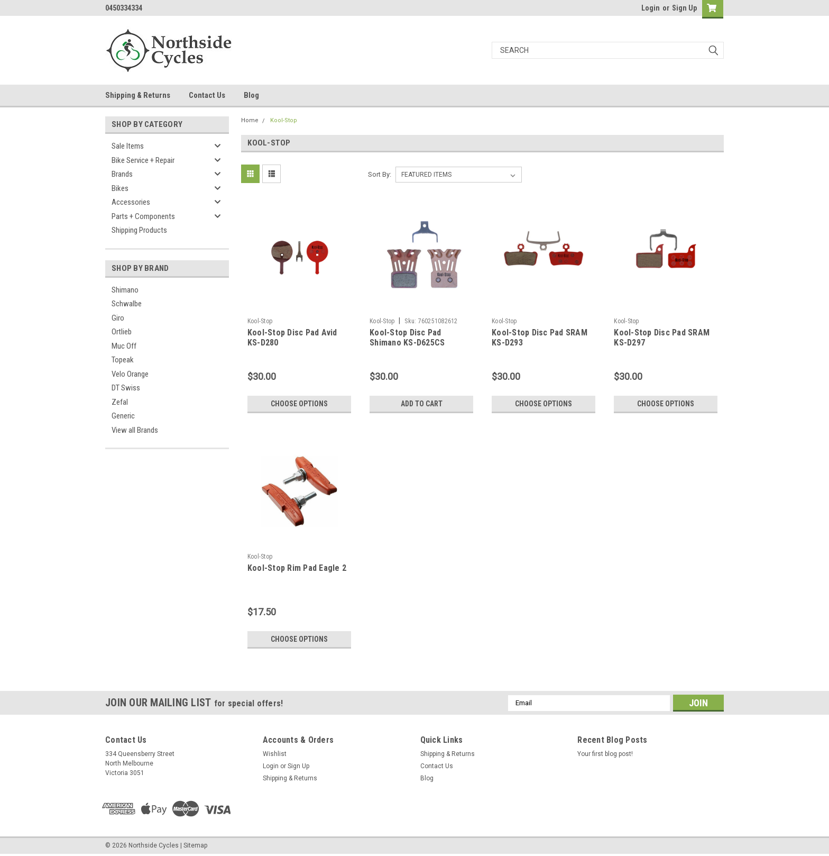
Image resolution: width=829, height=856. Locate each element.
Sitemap (195, 845)
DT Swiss (126, 388)
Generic (123, 416)
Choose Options (299, 403)
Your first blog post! (605, 754)
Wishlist (275, 754)
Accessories (131, 202)
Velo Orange (130, 374)
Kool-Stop (283, 120)
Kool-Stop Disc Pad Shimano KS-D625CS (407, 337)
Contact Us (207, 95)
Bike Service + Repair (143, 160)
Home (250, 120)
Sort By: (379, 174)
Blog (251, 95)
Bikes (120, 188)
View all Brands (135, 430)
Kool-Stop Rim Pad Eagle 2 (296, 568)
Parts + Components (143, 216)
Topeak (123, 360)
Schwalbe (127, 303)
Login (650, 8)
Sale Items (128, 146)
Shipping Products (139, 230)
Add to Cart (422, 403)
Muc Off (124, 346)
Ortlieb (122, 331)
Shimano (125, 290)
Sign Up (684, 8)
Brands (122, 174)
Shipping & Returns (137, 95)
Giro (118, 318)
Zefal (120, 402)
